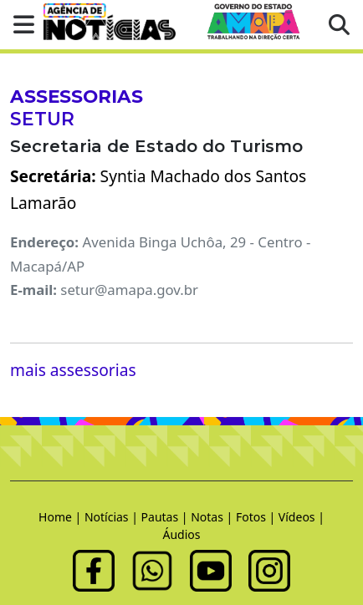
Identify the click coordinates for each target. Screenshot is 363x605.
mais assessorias (73, 369)
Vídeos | (302, 517)
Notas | (213, 517)
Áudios (182, 534)
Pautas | (166, 517)
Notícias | (112, 517)
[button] (19, 24)
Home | (61, 517)
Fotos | (257, 517)
